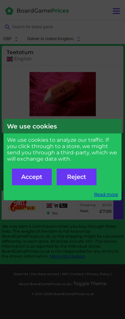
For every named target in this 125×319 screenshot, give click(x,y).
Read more (106, 194)
